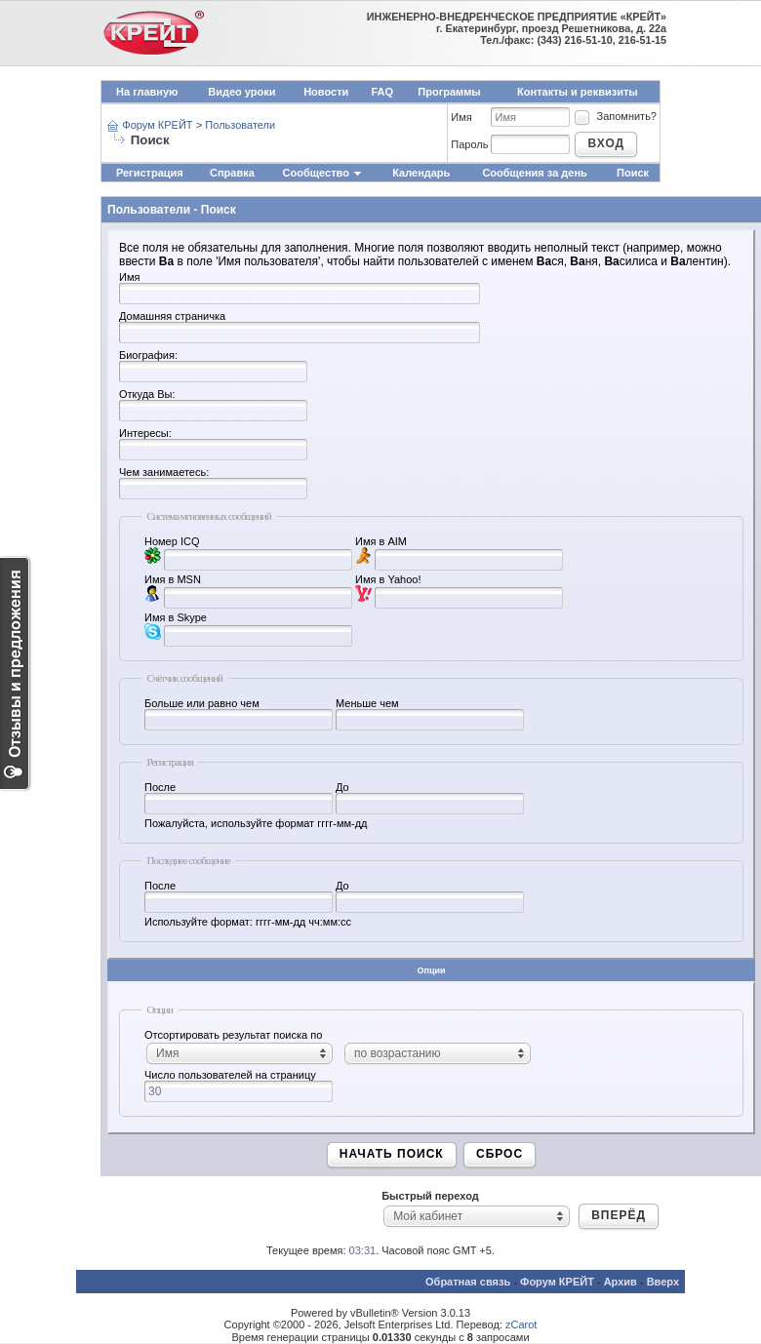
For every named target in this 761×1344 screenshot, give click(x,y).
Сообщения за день (534, 172)
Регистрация (149, 172)
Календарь (421, 172)
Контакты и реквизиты (577, 92)
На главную (147, 92)
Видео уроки (241, 92)
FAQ (382, 92)
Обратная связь (467, 1281)
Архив (620, 1281)
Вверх (663, 1281)
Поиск (633, 172)
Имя (461, 117)
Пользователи (240, 125)
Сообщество (323, 172)
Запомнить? (615, 116)
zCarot (521, 1324)
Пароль (469, 144)
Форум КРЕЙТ (157, 125)
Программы (449, 92)
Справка (232, 172)
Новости (325, 92)
